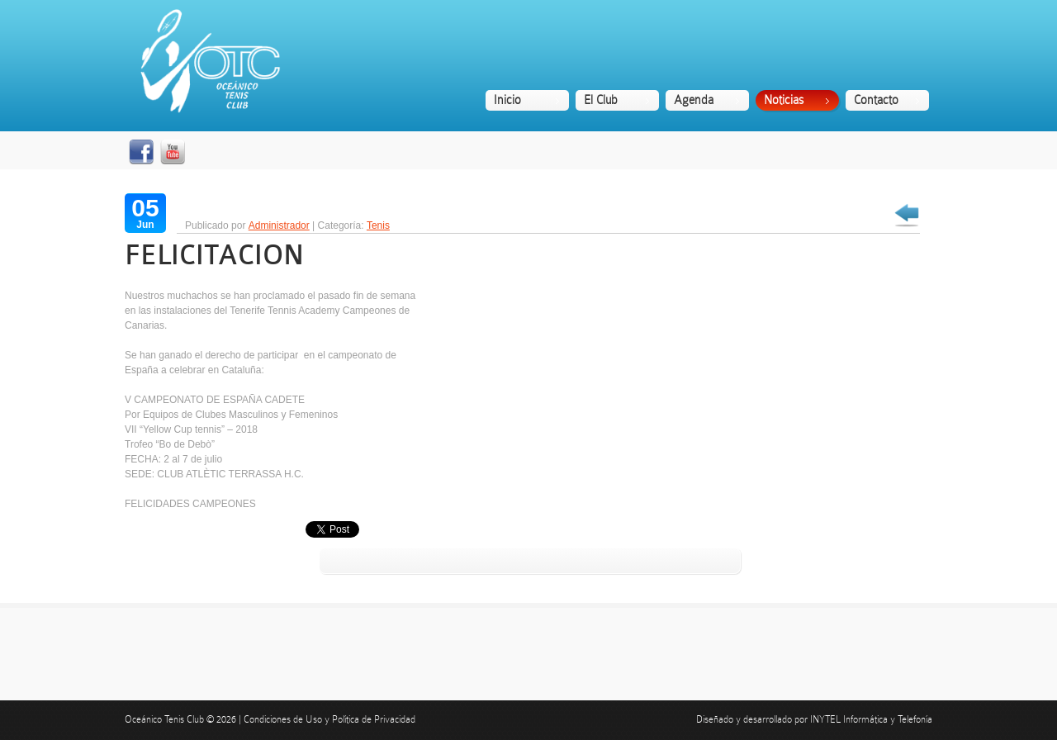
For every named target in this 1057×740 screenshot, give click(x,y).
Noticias (783, 100)
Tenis (378, 225)
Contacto (876, 100)
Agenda (693, 100)
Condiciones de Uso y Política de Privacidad (329, 719)
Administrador (279, 225)
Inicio (507, 100)
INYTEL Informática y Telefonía (871, 719)
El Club (601, 100)
